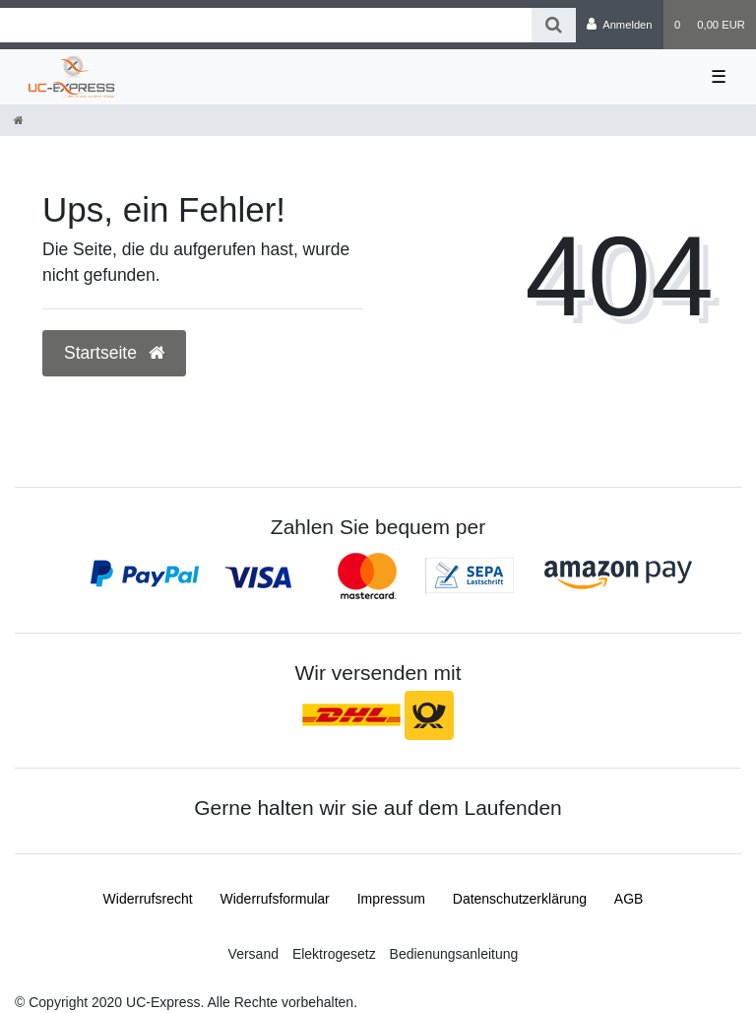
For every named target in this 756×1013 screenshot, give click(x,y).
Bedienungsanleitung (454, 954)
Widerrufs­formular (275, 899)
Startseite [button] (114, 353)
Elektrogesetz (334, 954)
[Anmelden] (619, 24)
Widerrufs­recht (148, 899)
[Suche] (554, 25)
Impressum (391, 899)
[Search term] (266, 25)
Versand (253, 954)
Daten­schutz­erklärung (520, 899)
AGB (629, 899)
